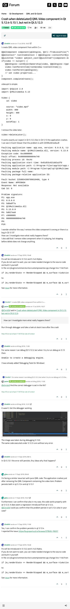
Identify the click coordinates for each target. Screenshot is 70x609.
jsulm (6, 306)
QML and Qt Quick (18, 27)
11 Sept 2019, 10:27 (22, 498)
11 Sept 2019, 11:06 (24, 524)
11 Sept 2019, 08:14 (24, 456)
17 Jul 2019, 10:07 (23, 43)
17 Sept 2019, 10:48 (24, 255)
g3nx (6, 474)
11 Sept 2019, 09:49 (22, 474)
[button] (3, 605)
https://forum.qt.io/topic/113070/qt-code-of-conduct (18, 334)
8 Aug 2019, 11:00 (23, 346)
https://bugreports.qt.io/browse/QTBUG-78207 (38, 531)
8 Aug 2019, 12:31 (23, 404)
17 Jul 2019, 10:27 (39, 306)
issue (7, 287)
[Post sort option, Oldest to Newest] (5, 35)
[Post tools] (66, 248)
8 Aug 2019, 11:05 (39, 381)
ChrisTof (7, 43)
